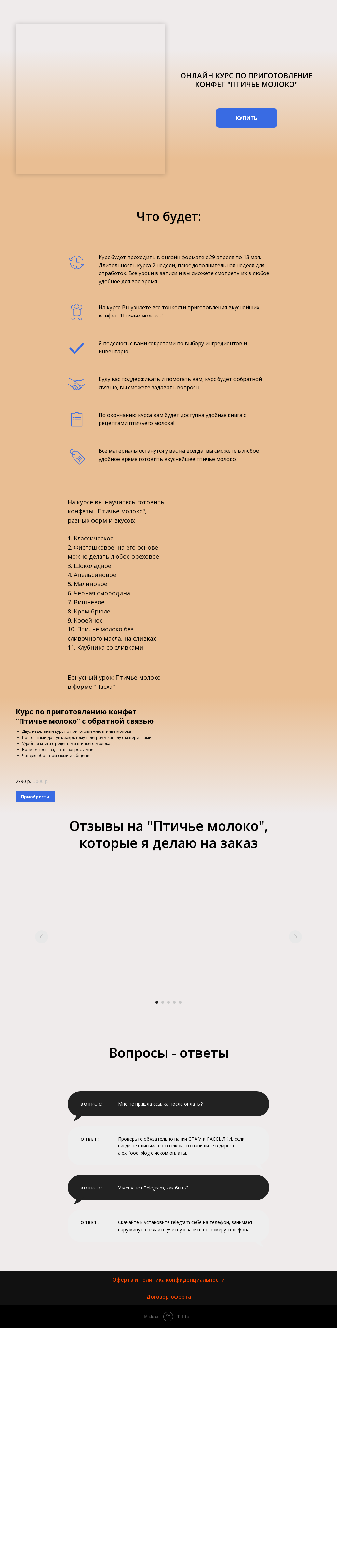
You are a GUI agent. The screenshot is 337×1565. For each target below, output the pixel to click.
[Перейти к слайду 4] (174, 1002)
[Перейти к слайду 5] (180, 1002)
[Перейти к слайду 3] (168, 1002)
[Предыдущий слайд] (41, 936)
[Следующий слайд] (295, 936)
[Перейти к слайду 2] (162, 1002)
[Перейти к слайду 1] (156, 1002)
